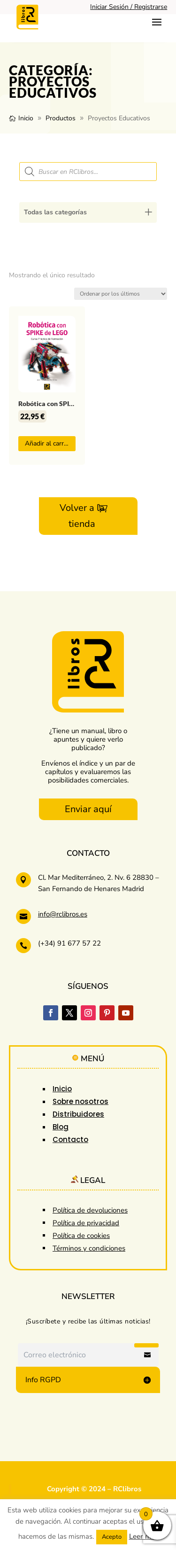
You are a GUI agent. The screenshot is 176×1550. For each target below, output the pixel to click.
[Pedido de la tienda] (120, 294)
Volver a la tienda (82, 515)
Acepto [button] (112, 1537)
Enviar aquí (88, 809)
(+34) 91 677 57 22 (69, 943)
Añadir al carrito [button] (48, 443)
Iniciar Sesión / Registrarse (128, 6)
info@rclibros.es (62, 914)
